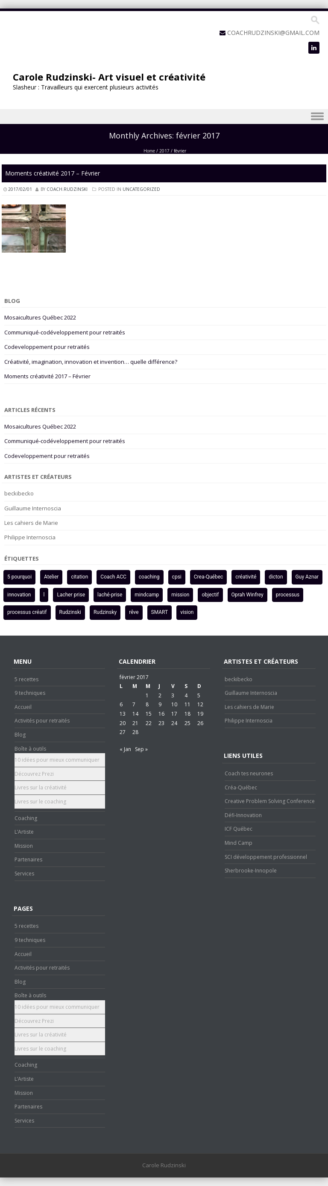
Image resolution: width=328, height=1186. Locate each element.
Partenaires (28, 859)
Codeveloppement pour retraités (47, 347)
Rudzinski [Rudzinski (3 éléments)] (70, 612)
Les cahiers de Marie (31, 523)
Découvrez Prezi (34, 773)
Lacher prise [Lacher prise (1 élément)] (71, 595)
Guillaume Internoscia (32, 508)
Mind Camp (238, 842)
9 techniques (30, 693)
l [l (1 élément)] (44, 595)
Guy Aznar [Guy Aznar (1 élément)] (307, 577)
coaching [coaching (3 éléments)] (149, 577)
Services (24, 873)
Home (149, 151)
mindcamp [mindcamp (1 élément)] (147, 595)
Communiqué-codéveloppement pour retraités (64, 332)
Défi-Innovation (243, 815)
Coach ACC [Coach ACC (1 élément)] (113, 577)
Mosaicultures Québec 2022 (40, 317)
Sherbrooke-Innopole (251, 870)
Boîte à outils (30, 748)
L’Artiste (24, 831)
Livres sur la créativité (41, 787)
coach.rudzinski (67, 189)
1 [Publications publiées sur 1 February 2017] (147, 695)
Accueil (23, 707)
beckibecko (19, 493)
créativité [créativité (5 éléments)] (245, 577)
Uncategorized (141, 189)
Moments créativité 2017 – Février (52, 173)
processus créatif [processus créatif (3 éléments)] (27, 612)
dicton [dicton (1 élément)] (276, 577)
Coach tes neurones (249, 773)
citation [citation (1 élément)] (79, 577)
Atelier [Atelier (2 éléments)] (51, 577)
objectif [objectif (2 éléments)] (210, 595)
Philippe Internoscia (30, 537)
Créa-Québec (241, 787)
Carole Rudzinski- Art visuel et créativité (109, 76)
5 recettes (26, 679)
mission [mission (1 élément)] (180, 595)
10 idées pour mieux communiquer (57, 759)
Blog (20, 734)
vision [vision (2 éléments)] (186, 612)
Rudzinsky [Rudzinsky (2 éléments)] (105, 612)
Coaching (26, 818)
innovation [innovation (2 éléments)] (19, 595)
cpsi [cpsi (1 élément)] (177, 577)
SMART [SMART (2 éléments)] (159, 612)
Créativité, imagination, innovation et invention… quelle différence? (90, 362)
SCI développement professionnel (266, 857)
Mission (24, 845)
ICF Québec (238, 828)
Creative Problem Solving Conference (270, 801)
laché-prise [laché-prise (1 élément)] (109, 595)
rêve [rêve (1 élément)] (133, 612)
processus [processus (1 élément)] (287, 595)
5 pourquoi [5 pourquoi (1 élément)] (19, 577)
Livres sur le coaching (40, 801)
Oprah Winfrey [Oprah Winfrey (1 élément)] (247, 595)
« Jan (125, 749)
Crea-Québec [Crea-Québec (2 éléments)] (208, 577)
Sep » (141, 749)
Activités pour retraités (42, 720)
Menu (164, 116)
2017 (164, 151)
